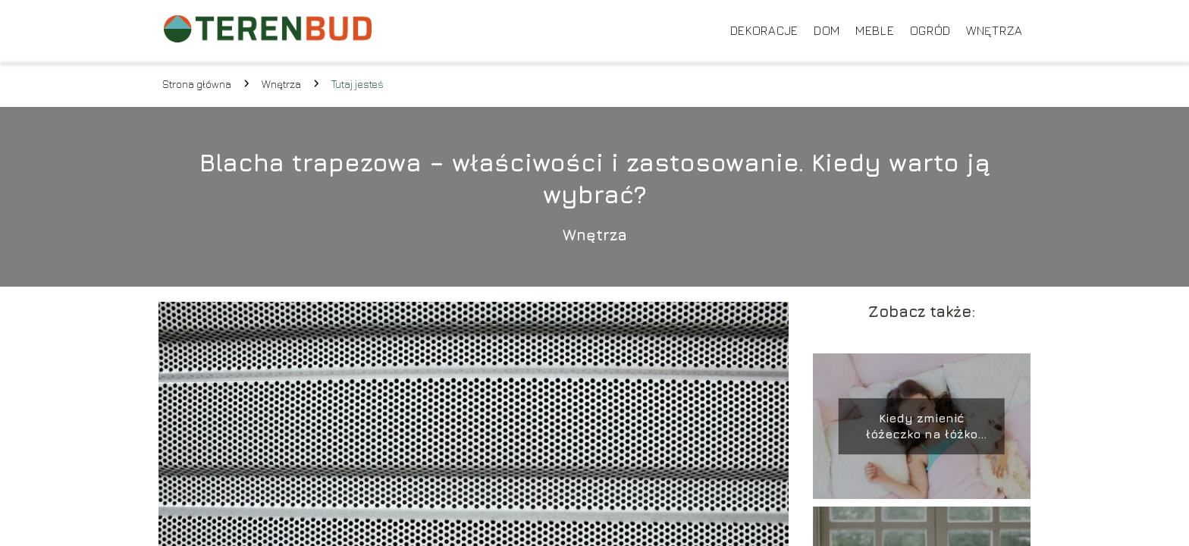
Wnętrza (994, 30)
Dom (827, 30)
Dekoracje (764, 30)
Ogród (931, 30)
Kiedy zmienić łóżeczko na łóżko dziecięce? (921, 426)
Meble (875, 30)
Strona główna (196, 83)
